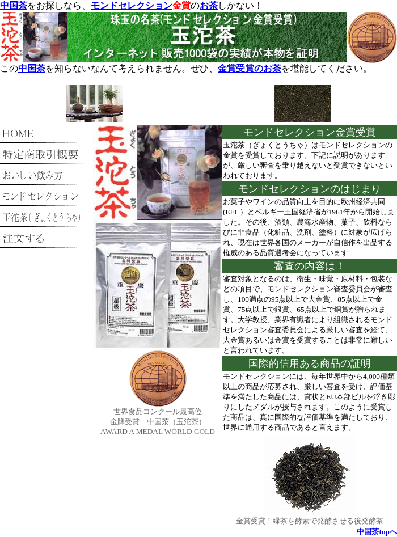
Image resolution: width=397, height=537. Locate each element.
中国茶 (13, 5)
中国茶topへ (377, 531)
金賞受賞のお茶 (249, 68)
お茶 (209, 5)
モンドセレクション (131, 5)
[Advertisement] (198, 105)
